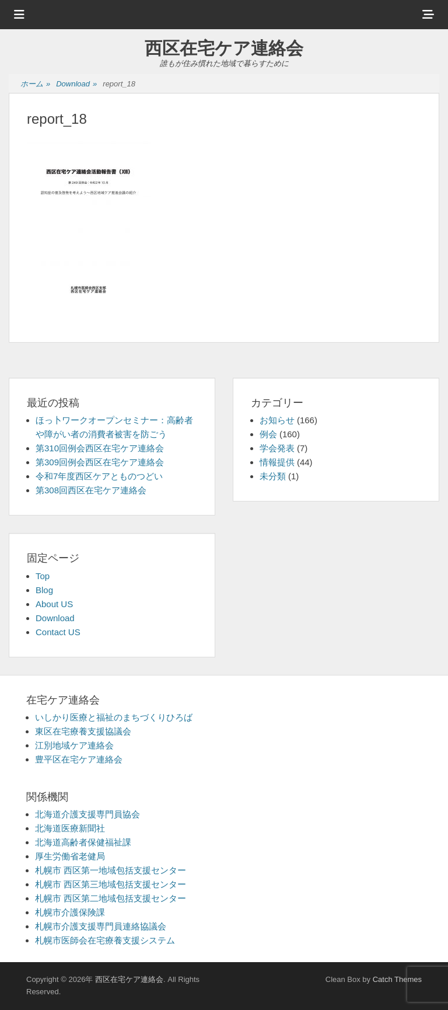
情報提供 (277, 462)
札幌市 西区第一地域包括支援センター (110, 870)
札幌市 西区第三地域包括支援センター (110, 884)
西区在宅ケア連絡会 (224, 48)
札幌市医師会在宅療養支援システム (105, 940)
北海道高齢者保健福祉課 (83, 842)
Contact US (58, 632)
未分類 (273, 476)
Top (43, 576)
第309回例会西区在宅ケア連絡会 (100, 462)
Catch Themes (397, 979)
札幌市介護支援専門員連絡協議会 (100, 926)
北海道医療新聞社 (70, 828)
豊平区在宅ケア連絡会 (79, 759)
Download (76, 84)
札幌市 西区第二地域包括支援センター (110, 898)
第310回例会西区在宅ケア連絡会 (100, 448)
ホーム (35, 84)
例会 (268, 434)
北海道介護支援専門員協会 (87, 814)
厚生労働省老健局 (70, 856)
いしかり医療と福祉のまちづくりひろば (113, 717)
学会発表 (277, 448)
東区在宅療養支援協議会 (83, 731)
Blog (44, 590)
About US (54, 604)
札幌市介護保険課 (70, 912)
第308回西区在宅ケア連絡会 (91, 490)
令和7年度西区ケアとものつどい (99, 476)
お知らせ (277, 420)
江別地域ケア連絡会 (74, 745)
